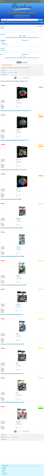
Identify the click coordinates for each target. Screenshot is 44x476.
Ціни (3, 471)
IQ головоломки (25, 67)
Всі (2, 41)
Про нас (4, 470)
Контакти (4, 474)
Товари (2, 22)
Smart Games (5, 44)
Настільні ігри (10, 67)
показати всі (26, 77)
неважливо (26, 54)
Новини (4, 468)
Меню (2, 1)
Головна (3, 67)
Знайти (41, 19)
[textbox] (19, 20)
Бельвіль (4, 43)
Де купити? (4, 472)
